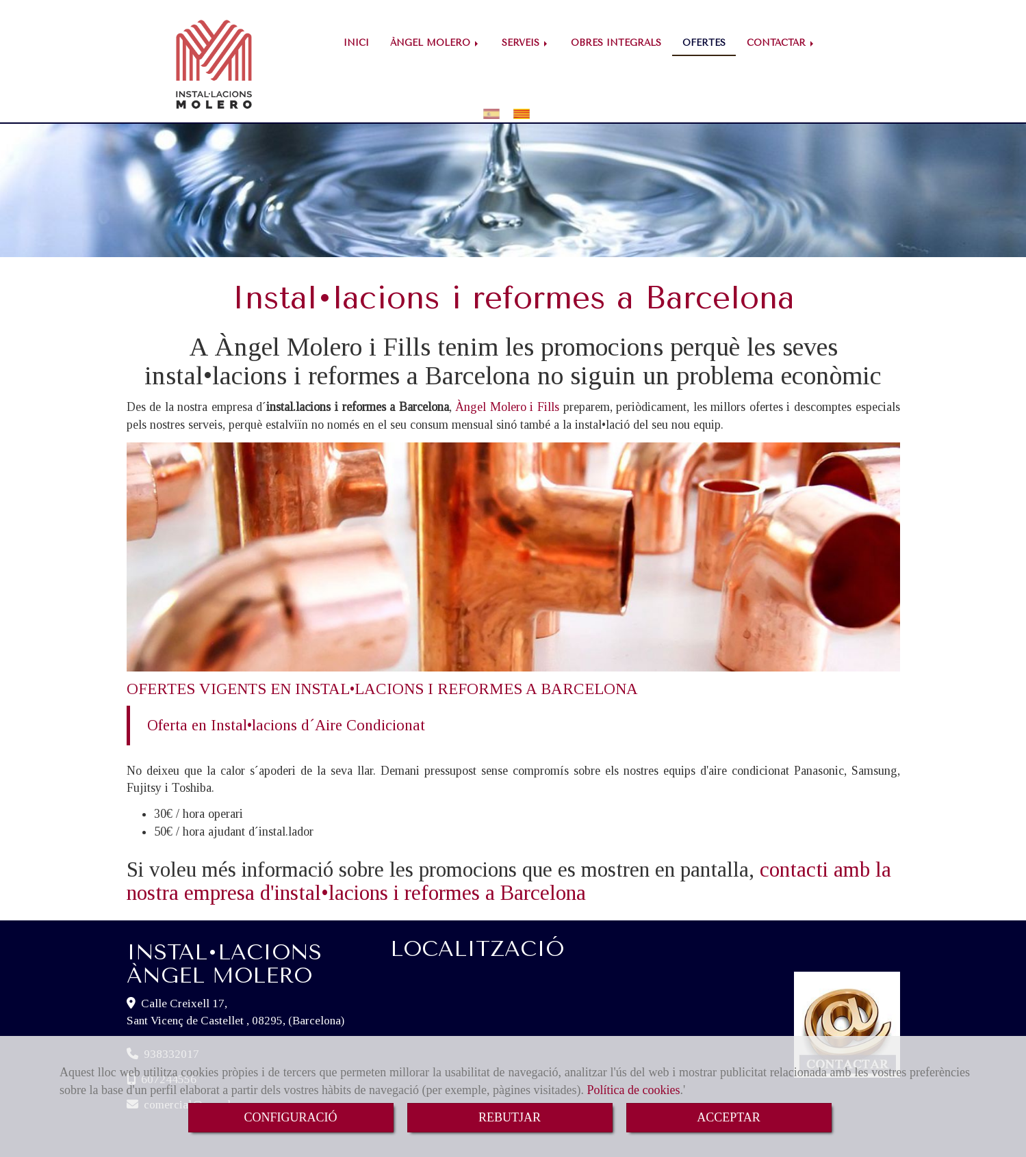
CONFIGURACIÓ (290, 1117)
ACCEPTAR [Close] (728, 1117)
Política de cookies (633, 1090)
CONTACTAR (781, 43)
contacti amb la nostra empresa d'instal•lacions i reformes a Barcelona (509, 857)
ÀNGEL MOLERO (435, 43)
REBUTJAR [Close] (509, 1117)
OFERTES (704, 43)
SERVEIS (526, 43)
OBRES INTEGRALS (616, 43)
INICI (356, 43)
